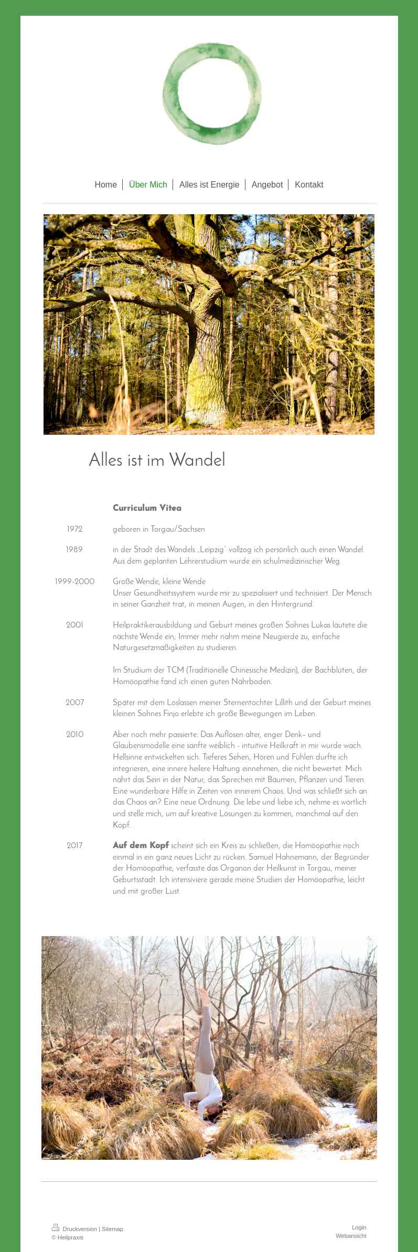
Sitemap (112, 1229)
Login (359, 1227)
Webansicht (351, 1236)
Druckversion (75, 1229)
